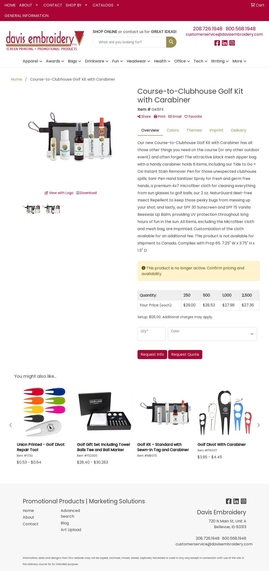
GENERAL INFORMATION (27, 15)
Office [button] (180, 61)
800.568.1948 (241, 28)
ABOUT (25, 5)
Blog (65, 523)
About (28, 517)
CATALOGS (103, 5)
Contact (30, 524)
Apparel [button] (30, 61)
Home (28, 510)
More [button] (237, 61)
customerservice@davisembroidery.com (224, 34)
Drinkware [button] (94, 61)
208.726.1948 (207, 28)
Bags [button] (72, 61)
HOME (10, 5)
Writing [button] (218, 61)
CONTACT (53, 5)
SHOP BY (74, 5)
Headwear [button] (136, 61)
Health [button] (160, 61)
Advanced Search (70, 513)
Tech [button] (198, 61)
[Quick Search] (129, 42)
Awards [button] (53, 61)
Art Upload (71, 529)
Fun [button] (115, 61)
